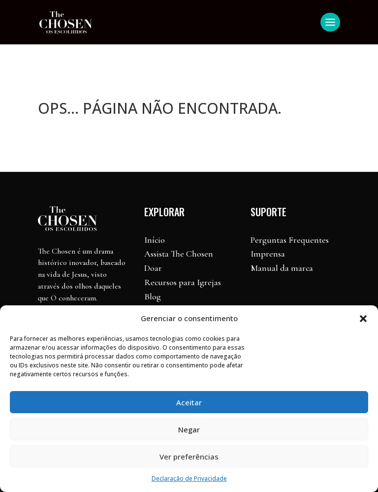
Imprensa (268, 253)
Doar (153, 267)
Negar (189, 429)
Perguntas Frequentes (290, 239)
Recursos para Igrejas (182, 282)
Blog (152, 296)
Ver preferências (189, 456)
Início (154, 239)
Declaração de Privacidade (189, 478)
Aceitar (189, 402)
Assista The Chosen (178, 253)
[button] (363, 319)
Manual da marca (282, 267)
